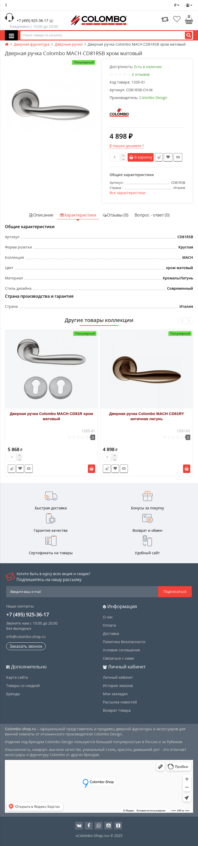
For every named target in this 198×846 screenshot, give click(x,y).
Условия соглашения (121, 650)
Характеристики (78, 215)
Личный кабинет (118, 677)
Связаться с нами (118, 658)
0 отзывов (141, 74)
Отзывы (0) (115, 215)
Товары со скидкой (23, 685)
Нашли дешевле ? (127, 145)
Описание (41, 215)
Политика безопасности (124, 641)
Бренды (13, 693)
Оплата (109, 625)
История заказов (118, 685)
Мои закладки (115, 693)
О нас (108, 617)
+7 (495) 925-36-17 (32, 20)
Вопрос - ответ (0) (152, 215)
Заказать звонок (26, 646)
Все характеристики (127, 192)
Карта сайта (17, 677)
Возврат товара (117, 710)
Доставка (111, 633)
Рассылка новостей (120, 702)
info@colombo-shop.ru (26, 636)
